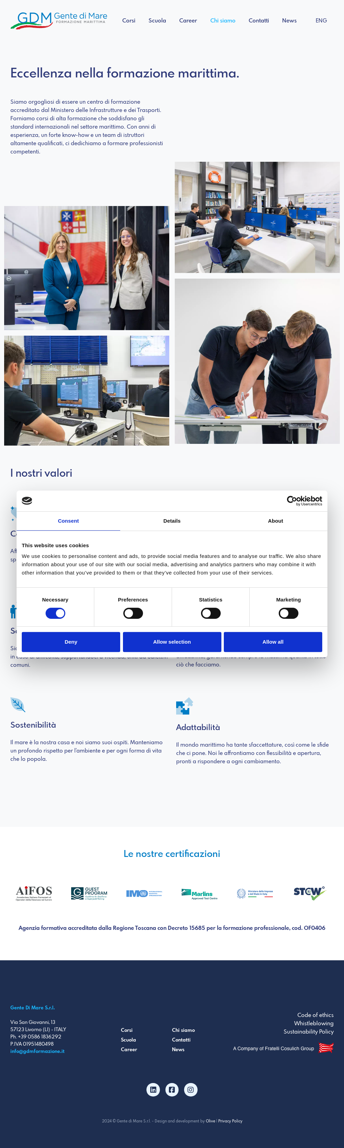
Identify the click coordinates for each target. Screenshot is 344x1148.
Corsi (128, 21)
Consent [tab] (68, 521)
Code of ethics (315, 1015)
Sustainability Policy (309, 1032)
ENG (321, 21)
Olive (210, 1121)
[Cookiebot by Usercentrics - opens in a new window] (292, 501)
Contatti (259, 21)
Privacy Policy (230, 1121)
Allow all (273, 642)
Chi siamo (223, 21)
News (289, 21)
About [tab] (275, 521)
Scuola (157, 21)
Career (188, 21)
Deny (71, 642)
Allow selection (172, 642)
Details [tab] (172, 521)
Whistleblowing (314, 1024)
